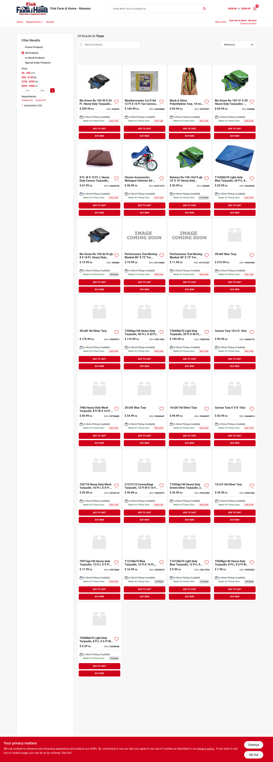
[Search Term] (159, 8)
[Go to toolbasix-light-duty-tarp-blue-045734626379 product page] (190, 333)
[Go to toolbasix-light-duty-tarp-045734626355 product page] (235, 179)
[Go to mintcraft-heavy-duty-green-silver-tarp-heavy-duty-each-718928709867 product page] (235, 563)
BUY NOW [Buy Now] (99, 136)
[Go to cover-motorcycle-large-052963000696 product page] (144, 179)
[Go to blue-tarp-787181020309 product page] (144, 409)
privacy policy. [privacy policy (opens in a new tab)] (206, 748)
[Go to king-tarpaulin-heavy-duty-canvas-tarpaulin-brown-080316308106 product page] (99, 179)
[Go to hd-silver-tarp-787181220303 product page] (190, 102)
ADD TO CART (99, 128)
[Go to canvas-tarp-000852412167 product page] (144, 102)
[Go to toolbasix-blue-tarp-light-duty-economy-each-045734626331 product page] (190, 563)
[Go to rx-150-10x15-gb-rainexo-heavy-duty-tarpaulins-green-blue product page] (190, 179)
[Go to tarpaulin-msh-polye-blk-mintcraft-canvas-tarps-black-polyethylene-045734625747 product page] (99, 409)
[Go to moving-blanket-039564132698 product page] (144, 256)
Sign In (232, 8)
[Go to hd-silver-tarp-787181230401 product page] (99, 333)
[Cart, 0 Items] (254, 8)
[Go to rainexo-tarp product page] (99, 102)
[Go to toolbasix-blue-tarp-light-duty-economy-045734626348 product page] (144, 563)
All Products (31, 53)
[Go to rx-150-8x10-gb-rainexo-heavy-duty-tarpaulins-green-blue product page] (99, 256)
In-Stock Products (35, 58)
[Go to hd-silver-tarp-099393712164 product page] (235, 486)
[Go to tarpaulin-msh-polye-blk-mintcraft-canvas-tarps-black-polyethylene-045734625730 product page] (99, 486)
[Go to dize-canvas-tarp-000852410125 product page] (235, 333)
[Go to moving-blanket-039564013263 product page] (190, 256)
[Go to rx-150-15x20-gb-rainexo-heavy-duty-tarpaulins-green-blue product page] (235, 102)
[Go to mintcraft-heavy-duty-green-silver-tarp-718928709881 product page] (99, 563)
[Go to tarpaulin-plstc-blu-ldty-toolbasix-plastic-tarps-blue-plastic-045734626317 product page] (99, 640)
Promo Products (34, 47)
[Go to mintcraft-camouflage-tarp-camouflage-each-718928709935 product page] (144, 486)
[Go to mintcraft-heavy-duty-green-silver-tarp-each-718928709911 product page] (144, 333)
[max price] (42, 90)
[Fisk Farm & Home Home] (32, 8)
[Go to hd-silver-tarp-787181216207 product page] (190, 409)
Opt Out (253, 754)
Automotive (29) (33, 105)
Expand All (41, 100)
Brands (50, 22)
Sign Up (246, 8)
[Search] (204, 8)
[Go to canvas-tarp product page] (235, 409)
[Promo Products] (23, 47)
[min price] (28, 90)
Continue (253, 745)
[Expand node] (23, 105)
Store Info (220, 22)
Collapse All (27, 100)
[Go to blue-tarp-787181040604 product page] (235, 256)
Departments (33, 22)
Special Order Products (37, 63)
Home (20, 22)
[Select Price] (52, 90)
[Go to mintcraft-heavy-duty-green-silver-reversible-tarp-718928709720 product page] (190, 486)
